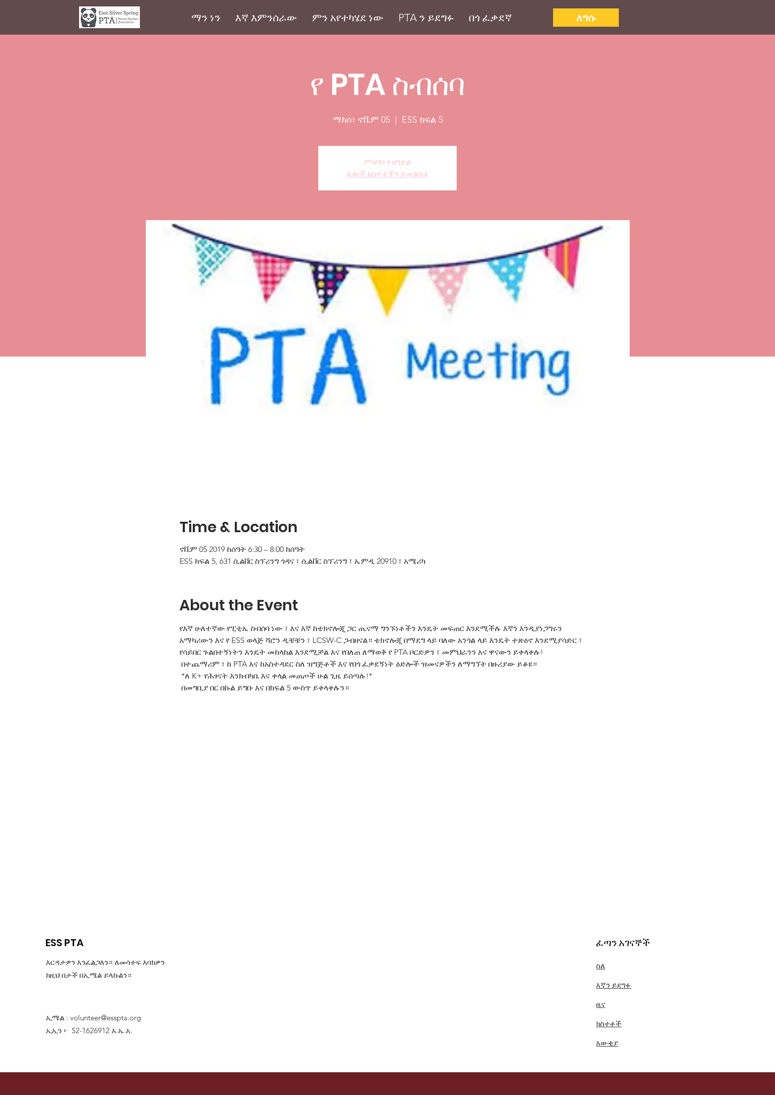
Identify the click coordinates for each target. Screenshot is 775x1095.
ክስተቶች (608, 1023)
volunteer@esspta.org (105, 1017)
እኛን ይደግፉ (613, 985)
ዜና (600, 1004)
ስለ (600, 965)
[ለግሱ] (586, 17)
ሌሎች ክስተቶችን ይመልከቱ (387, 174)
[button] (206, 17)
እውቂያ (607, 1043)
